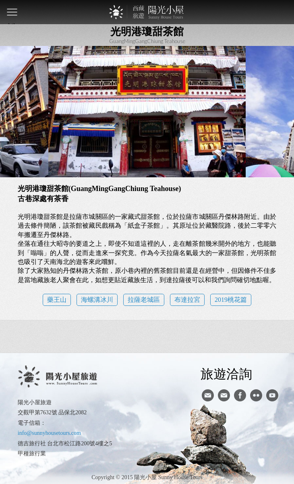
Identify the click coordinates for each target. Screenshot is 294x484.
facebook (240, 395)
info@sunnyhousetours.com (49, 433)
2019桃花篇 (231, 299)
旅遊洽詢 (226, 373)
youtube (272, 395)
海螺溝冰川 (97, 299)
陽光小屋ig (224, 395)
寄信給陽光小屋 (208, 395)
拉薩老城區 (144, 299)
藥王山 (56, 299)
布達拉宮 (187, 299)
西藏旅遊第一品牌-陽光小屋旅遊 (147, 12)
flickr (256, 395)
